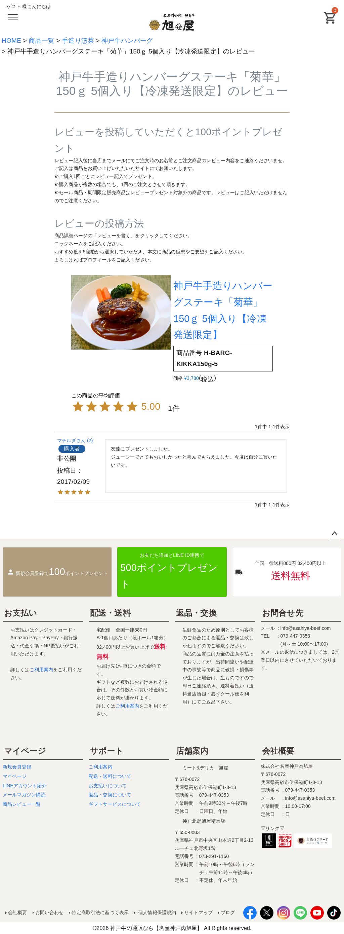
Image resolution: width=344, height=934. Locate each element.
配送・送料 (110, 612)
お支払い (20, 612)
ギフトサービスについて (115, 804)
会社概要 (278, 750)
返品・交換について (110, 794)
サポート (107, 750)
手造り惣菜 (78, 40)
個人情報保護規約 (156, 912)
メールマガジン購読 (24, 794)
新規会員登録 (17, 766)
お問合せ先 (282, 612)
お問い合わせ (49, 912)
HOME (11, 40)
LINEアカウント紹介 (25, 785)
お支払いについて (108, 785)
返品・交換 (196, 612)
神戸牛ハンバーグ (127, 40)
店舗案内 (192, 750)
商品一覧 (41, 40)
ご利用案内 (41, 669)
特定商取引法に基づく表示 (100, 912)
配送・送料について (110, 776)
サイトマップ (198, 912)
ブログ (228, 912)
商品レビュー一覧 (22, 804)
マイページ (25, 750)
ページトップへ (334, 533)
